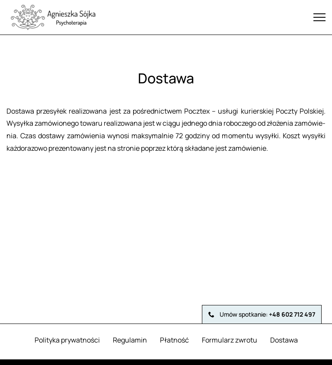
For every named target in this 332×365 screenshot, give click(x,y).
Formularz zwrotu (229, 340)
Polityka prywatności (67, 340)
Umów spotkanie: (261, 314)
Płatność (174, 340)
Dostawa (284, 340)
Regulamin (130, 340)
